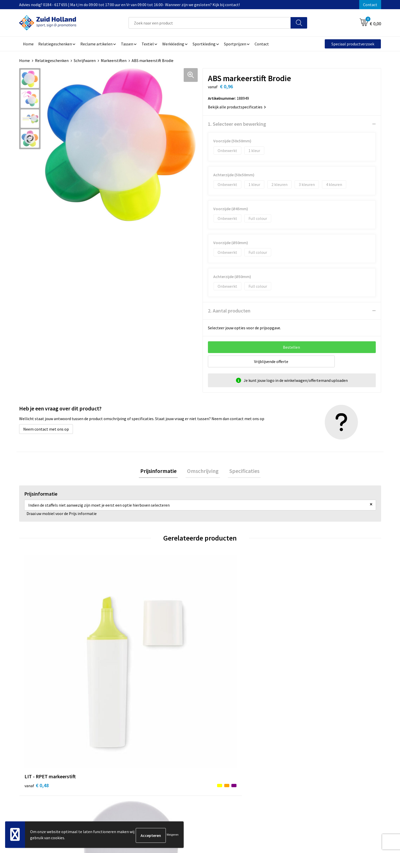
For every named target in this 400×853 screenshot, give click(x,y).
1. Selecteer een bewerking (237, 124)
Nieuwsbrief (170, 742)
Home (24, 60)
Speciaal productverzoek (352, 43)
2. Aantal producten (229, 310)
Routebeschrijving (176, 757)
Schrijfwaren (85, 60)
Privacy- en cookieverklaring (318, 742)
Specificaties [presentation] (241, 471)
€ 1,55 (217, 654)
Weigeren (173, 835)
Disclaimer (303, 749)
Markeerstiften (114, 60)
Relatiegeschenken (52, 60)
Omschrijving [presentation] (203, 471)
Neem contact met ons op (46, 429)
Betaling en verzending (180, 749)
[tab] (161, 471)
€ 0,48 (36, 654)
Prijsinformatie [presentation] (161, 471)
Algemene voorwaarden (314, 734)
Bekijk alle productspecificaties (237, 106)
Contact (370, 4)
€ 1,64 (127, 654)
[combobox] (210, 23)
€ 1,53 (308, 654)
